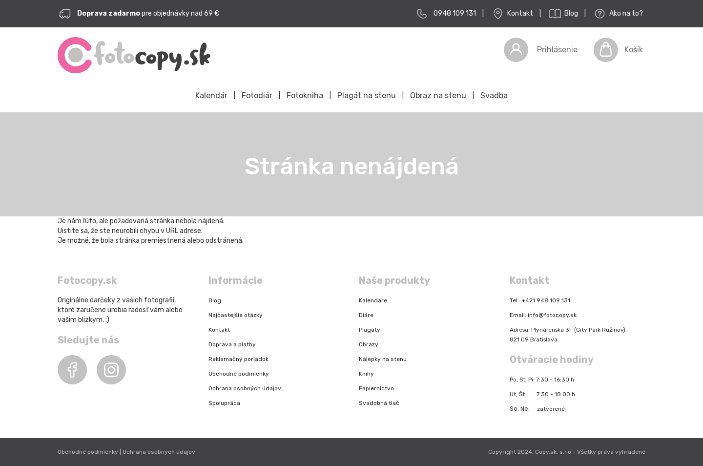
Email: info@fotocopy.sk (543, 315)
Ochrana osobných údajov (244, 388)
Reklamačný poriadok (238, 359)
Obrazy (368, 344)
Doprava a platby (232, 344)
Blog (562, 13)
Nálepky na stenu (383, 359)
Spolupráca (224, 403)
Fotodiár (257, 95)
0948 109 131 (455, 13)
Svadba (494, 95)
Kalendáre (373, 300)
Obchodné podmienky (238, 373)
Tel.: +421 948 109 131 (540, 300)
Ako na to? (617, 13)
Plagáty (369, 329)
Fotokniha (305, 95)
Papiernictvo (376, 388)
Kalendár (211, 95)
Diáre (366, 315)
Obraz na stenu (438, 95)
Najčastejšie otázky (235, 315)
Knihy (366, 373)
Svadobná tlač (379, 403)
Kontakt (511, 13)
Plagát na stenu (366, 95)
